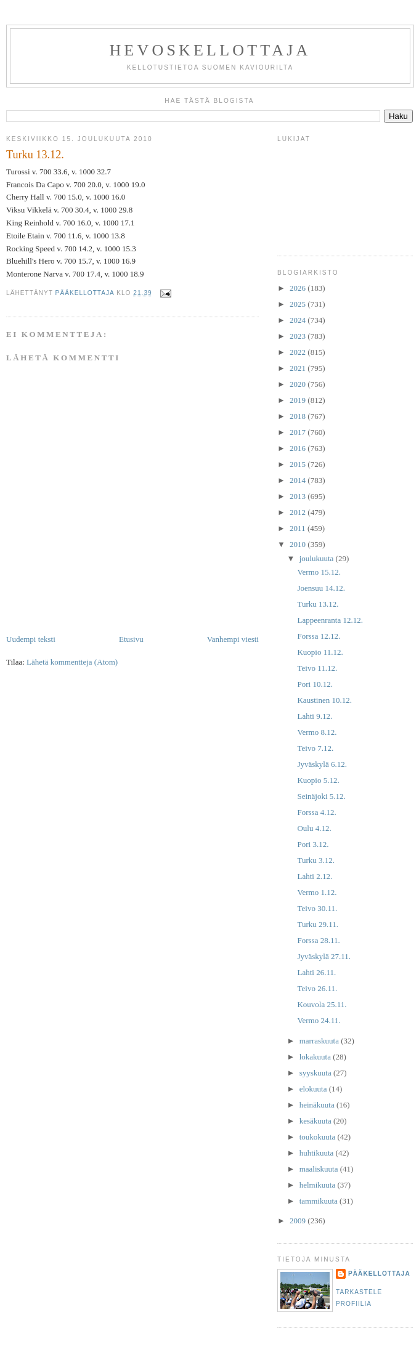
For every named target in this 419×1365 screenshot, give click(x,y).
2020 (298, 384)
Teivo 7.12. (315, 748)
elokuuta (314, 1088)
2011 (298, 528)
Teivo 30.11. (317, 908)
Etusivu (131, 639)
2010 (298, 544)
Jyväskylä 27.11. (324, 956)
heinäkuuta (317, 1104)
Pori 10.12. (314, 684)
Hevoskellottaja (210, 50)
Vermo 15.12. (318, 572)
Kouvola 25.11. (321, 1004)
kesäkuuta (316, 1120)
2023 (298, 336)
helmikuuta (318, 1184)
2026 (298, 288)
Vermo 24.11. (318, 1020)
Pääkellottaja (379, 1273)
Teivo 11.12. (317, 668)
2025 (298, 304)
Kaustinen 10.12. (324, 700)
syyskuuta (316, 1072)
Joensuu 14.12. (321, 588)
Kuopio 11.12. (320, 652)
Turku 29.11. (317, 924)
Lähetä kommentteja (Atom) (72, 661)
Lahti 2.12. (314, 876)
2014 (298, 480)
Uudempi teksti (30, 639)
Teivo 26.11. (317, 988)
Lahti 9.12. (314, 716)
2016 (298, 448)
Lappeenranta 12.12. (329, 620)
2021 (298, 368)
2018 (298, 416)
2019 (298, 400)
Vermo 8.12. (316, 732)
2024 (298, 320)
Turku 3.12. (316, 860)
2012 (298, 512)
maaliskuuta (319, 1168)
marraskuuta (320, 1040)
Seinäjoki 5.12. (321, 796)
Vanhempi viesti (233, 639)
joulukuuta (317, 558)
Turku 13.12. (317, 604)
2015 (298, 464)
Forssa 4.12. (316, 812)
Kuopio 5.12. (318, 780)
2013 (298, 496)
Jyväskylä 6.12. (322, 764)
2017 (298, 432)
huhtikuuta (317, 1152)
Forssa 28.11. (318, 940)
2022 (298, 352)
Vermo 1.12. (316, 892)
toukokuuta (318, 1136)
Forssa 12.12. (318, 636)
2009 (298, 1220)
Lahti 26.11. (316, 972)
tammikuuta (319, 1200)
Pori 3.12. (312, 844)
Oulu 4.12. (314, 828)
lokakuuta (316, 1056)
